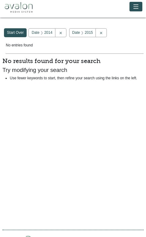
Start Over (15, 32)
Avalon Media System (23, 7)
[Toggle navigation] (136, 6)
